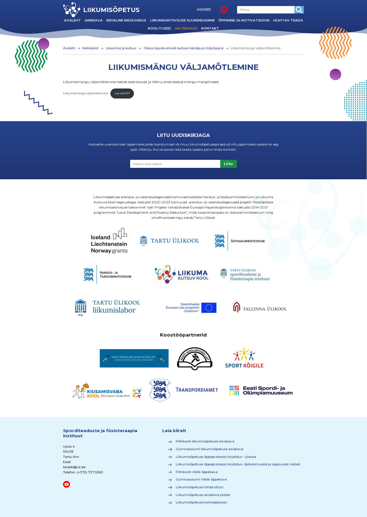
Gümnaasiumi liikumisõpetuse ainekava (209, 451)
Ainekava (94, 20)
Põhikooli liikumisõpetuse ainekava (205, 443)
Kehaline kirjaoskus (126, 20)
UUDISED (204, 9)
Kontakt (210, 28)
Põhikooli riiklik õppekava (197, 474)
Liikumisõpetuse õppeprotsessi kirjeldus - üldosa (216, 459)
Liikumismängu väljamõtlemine (85, 93)
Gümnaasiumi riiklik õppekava (201, 481)
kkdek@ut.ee (74, 469)
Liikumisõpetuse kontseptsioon (201, 504)
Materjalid (186, 28)
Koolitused (159, 28)
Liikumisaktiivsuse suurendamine (182, 20)
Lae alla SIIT (122, 93)
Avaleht (72, 20)
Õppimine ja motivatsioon (244, 20)
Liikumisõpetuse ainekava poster (203, 497)
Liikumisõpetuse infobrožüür (200, 489)
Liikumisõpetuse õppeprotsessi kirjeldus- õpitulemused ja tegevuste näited (238, 466)
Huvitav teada (288, 20)
